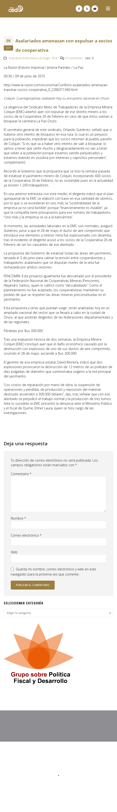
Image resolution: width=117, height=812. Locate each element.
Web (14, 552)
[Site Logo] (15, 8)
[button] (108, 9)
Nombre (18, 518)
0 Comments (73, 58)
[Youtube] (95, 8)
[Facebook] (79, 8)
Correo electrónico (26, 535)
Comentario (21, 474)
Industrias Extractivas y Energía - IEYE (33, 58)
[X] (87, 8)
